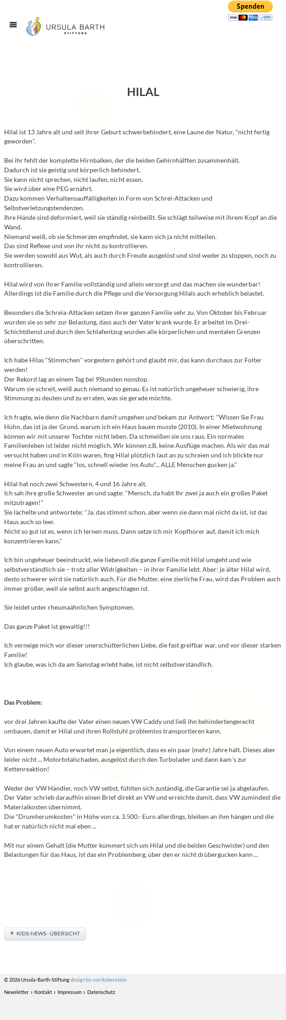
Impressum (70, 992)
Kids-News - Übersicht (48, 933)
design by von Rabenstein (98, 980)
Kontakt (43, 992)
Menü (17, 33)
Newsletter (16, 992)
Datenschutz (101, 992)
